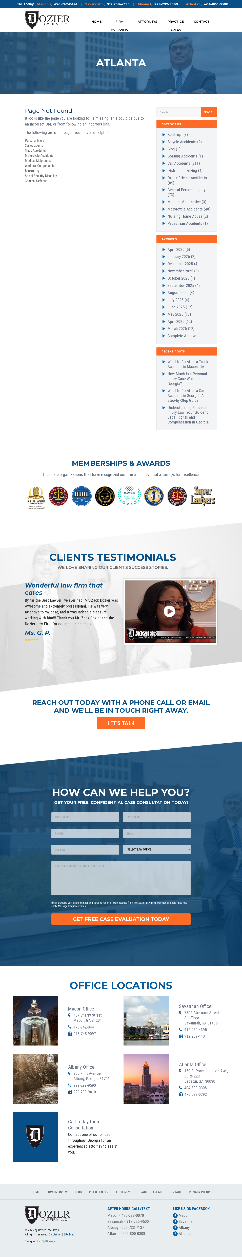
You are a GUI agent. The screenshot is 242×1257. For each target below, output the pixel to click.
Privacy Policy (200, 1192)
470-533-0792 (195, 1094)
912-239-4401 (195, 1036)
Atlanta (207, 4)
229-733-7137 (133, 1227)
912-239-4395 (195, 1029)
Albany (157, 4)
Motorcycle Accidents (39, 156)
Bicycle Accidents (182, 141)
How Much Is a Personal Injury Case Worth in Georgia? (187, 378)
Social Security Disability (41, 176)
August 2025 (178, 292)
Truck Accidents (35, 151)
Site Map (69, 1234)
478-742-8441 (84, 1027)
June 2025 (176, 307)
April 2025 (176, 321)
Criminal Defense (36, 181)
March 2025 (177, 328)
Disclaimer (55, 1234)
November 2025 (180, 271)
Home (96, 22)
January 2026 (179, 256)
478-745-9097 (84, 1033)
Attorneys (147, 22)
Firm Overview (119, 23)
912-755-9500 (137, 1221)
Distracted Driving (182, 170)
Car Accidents (34, 146)
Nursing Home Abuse (185, 216)
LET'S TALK (121, 723)
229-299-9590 (84, 1085)
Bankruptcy (32, 171)
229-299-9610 (84, 1092)
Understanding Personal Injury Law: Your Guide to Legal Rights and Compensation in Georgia (188, 414)
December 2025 (180, 263)
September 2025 (181, 285)
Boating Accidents (182, 156)
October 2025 (178, 278)
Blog (171, 149)
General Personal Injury (187, 189)
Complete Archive (182, 335)
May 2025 (175, 314)
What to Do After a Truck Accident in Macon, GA (188, 364)
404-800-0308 (195, 1088)
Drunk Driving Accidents (187, 177)
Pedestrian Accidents (185, 223)
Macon (57, 4)
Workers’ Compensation (40, 166)
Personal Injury (34, 140)
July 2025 (176, 299)
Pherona (50, 1241)
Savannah (107, 4)
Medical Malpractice (38, 161)
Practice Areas (176, 23)
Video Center (98, 1192)
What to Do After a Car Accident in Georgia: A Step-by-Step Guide (186, 395)
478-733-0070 (133, 1215)
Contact (202, 22)
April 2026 (176, 249)
